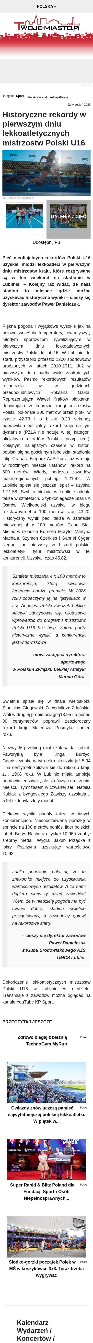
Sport (20, 96)
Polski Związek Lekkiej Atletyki (48, 97)
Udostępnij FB (46, 242)
